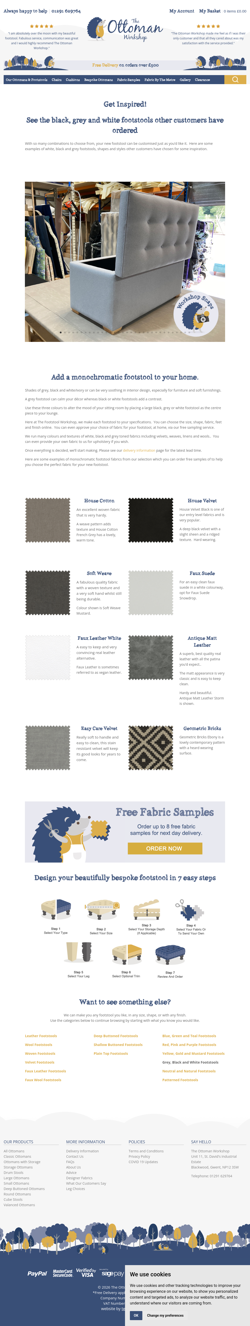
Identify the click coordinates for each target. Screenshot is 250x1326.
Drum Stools (13, 1172)
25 (160, 332)
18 (131, 332)
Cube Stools (13, 1199)
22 (148, 332)
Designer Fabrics (79, 1178)
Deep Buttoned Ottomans (24, 1188)
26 (164, 332)
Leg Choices (75, 1188)
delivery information (139, 450)
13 (110, 332)
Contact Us (74, 1156)
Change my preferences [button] (165, 1315)
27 (168, 332)
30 (181, 332)
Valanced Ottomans (19, 1204)
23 (152, 332)
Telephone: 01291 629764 (211, 1176)
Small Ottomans (16, 1183)
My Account (181, 11)
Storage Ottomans (18, 1167)
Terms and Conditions (146, 1151)
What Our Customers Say (86, 1183)
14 (114, 332)
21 (144, 332)
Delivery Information (82, 1151)
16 (123, 332)
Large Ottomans (16, 1178)
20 (139, 332)
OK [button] (136, 1315)
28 (173, 332)
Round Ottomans (17, 1194)
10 (98, 332)
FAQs (70, 1161)
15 (119, 332)
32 (189, 332)
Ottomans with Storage (22, 1161)
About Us (73, 1167)
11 (102, 332)
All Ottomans (14, 1151)
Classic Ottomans (17, 1156)
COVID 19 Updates (143, 1161)
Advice (71, 1172)
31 (185, 332)
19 (135, 332)
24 (156, 332)
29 (177, 332)
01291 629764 (66, 11)
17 (127, 332)
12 (106, 332)
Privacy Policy (139, 1156)
